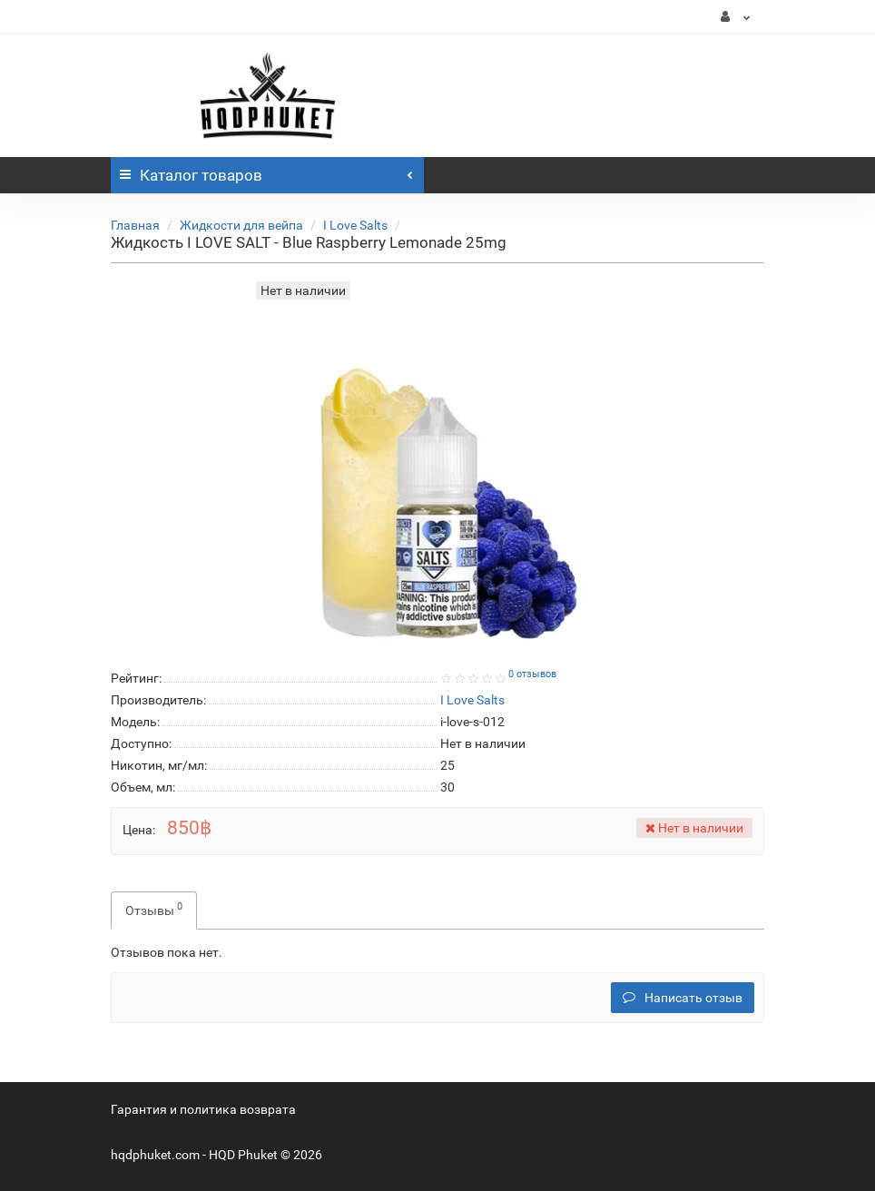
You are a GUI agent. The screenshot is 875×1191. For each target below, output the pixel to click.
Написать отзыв (682, 997)
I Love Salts (355, 225)
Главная (135, 225)
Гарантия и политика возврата (203, 1109)
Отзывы (153, 909)
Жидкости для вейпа (241, 225)
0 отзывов (532, 674)
